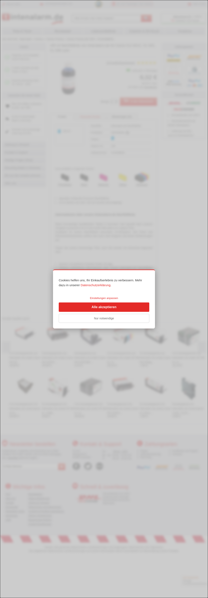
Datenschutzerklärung (96, 285)
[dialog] (104, 299)
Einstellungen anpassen (104, 298)
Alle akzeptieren (104, 307)
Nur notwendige (104, 318)
